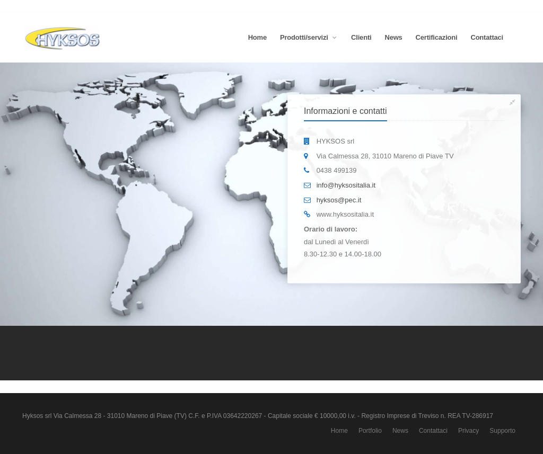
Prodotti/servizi (309, 37)
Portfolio (370, 430)
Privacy (468, 430)
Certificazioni (437, 37)
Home (257, 37)
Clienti (361, 37)
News (393, 37)
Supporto (502, 430)
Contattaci (486, 37)
